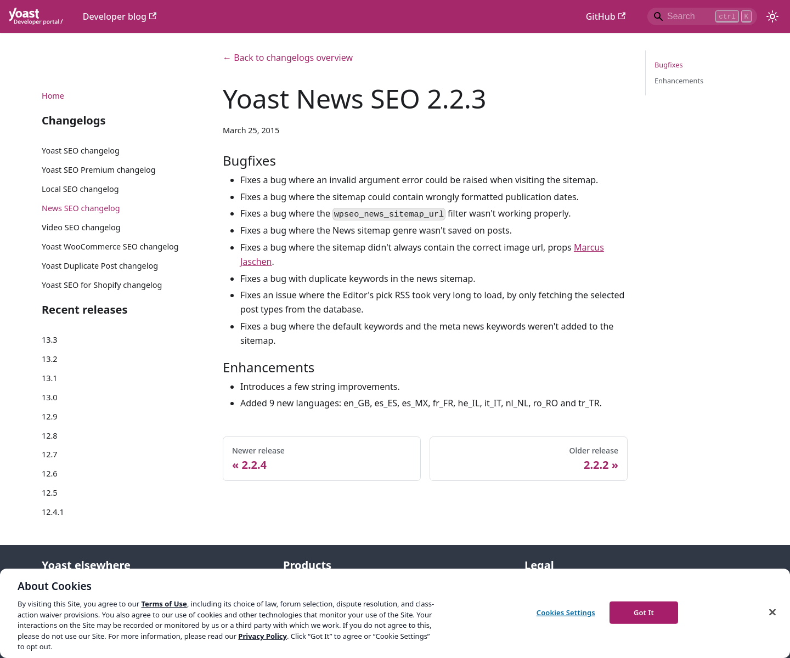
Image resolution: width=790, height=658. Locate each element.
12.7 (50, 454)
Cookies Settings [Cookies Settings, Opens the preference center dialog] (566, 612)
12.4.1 (53, 512)
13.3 (50, 339)
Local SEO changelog (80, 189)
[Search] (702, 16)
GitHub (605, 16)
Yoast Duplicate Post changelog (100, 265)
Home (53, 95)
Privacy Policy (262, 636)
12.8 (50, 435)
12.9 (50, 416)
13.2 (50, 359)
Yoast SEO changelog (81, 150)
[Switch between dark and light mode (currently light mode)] (772, 16)
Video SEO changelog (81, 227)
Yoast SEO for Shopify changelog (102, 285)
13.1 (50, 378)
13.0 (50, 397)
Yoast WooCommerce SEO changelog (110, 246)
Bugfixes (668, 65)
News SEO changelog (81, 208)
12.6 (50, 473)
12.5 (50, 492)
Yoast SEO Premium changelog (99, 169)
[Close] (772, 612)
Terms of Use (164, 604)
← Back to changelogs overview (288, 58)
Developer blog (120, 16)
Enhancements (678, 81)
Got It (644, 612)
